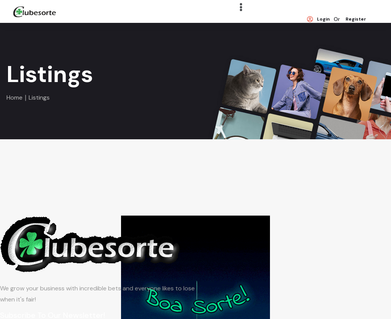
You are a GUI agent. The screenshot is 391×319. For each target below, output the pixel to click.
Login (318, 19)
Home (14, 97)
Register (356, 19)
